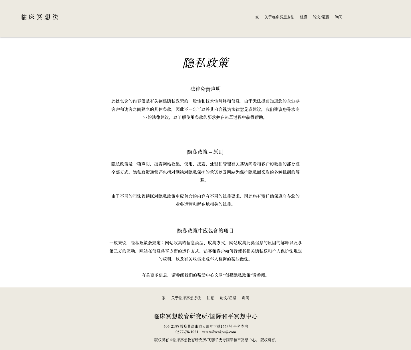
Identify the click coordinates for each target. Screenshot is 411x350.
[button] (279, 17)
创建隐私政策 (238, 275)
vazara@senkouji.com (219, 332)
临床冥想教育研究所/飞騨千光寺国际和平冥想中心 (214, 340)
